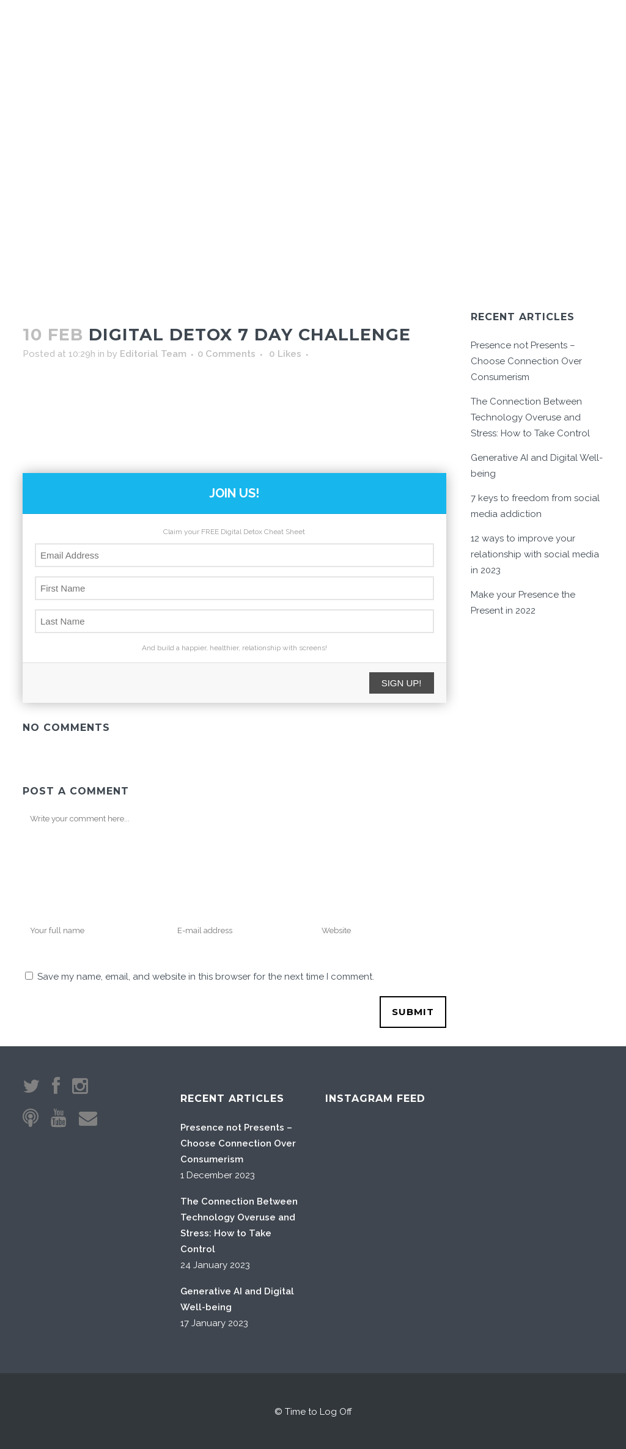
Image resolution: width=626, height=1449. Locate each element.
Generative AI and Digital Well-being (237, 1298)
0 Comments (226, 352)
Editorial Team (153, 352)
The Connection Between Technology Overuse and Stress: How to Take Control (530, 416)
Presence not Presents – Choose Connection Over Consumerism (526, 360)
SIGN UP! (401, 682)
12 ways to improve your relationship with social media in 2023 (535, 553)
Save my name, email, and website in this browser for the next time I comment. (205, 975)
